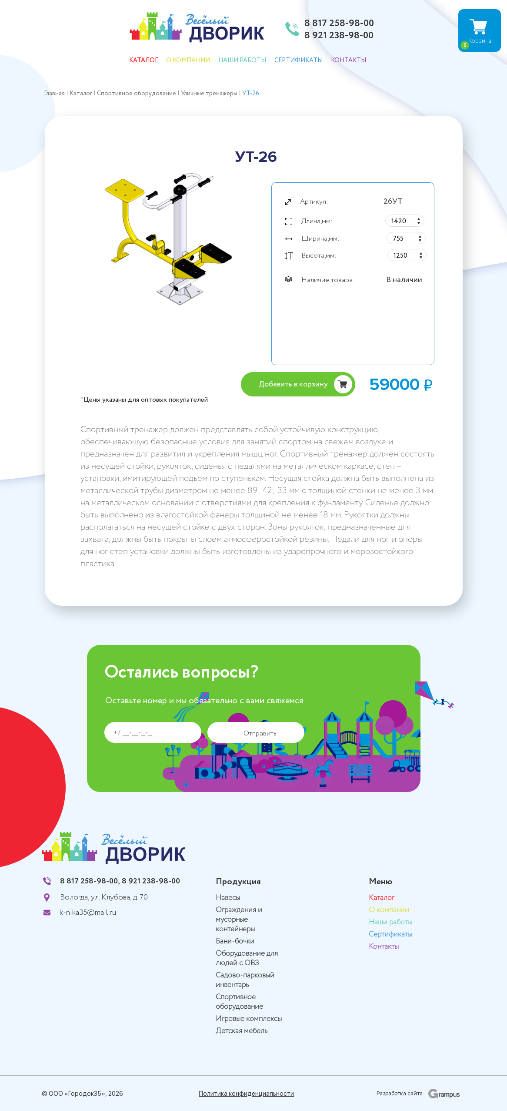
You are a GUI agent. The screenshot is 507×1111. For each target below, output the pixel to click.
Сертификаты (298, 60)
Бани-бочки (235, 941)
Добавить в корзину (293, 384)
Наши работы (242, 60)
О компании (188, 60)
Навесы (228, 898)
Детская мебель (241, 1031)
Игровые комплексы (249, 1019)
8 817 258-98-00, (90, 881)
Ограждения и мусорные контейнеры (239, 919)
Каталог (143, 60)
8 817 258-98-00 (339, 24)
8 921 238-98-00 (339, 36)
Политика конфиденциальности (246, 1093)
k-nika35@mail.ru (88, 912)
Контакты (348, 60)
